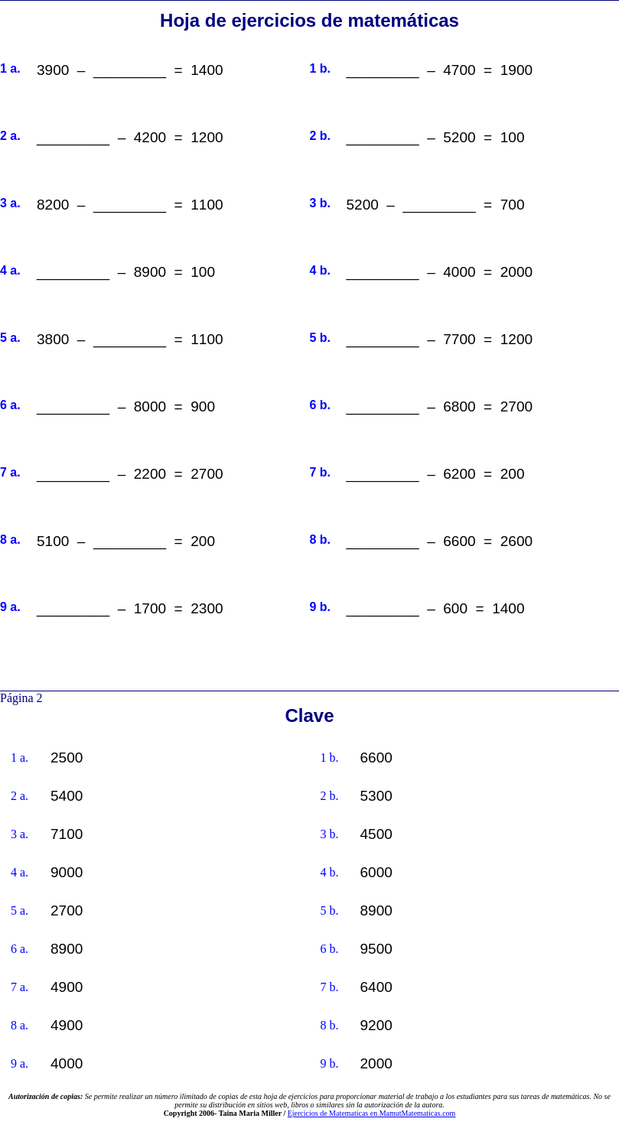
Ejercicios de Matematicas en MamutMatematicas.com (372, 1113)
